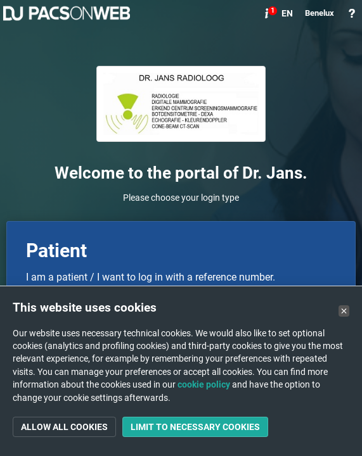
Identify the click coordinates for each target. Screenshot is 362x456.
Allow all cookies (64, 427)
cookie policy (204, 384)
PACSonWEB (66, 13)
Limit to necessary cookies (195, 427)
